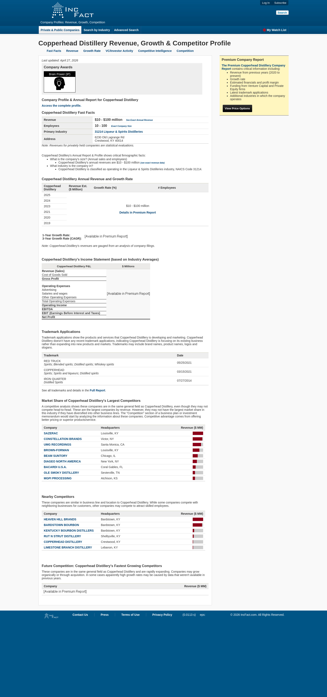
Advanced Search (126, 30)
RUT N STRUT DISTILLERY (62, 536)
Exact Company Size (121, 126)
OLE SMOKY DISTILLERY (61, 472)
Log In (266, 2)
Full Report (97, 390)
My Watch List (274, 30)
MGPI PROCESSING (58, 478)
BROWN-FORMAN (56, 450)
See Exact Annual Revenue (139, 120)
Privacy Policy (162, 614)
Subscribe (280, 2)
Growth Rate (92, 50)
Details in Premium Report (137, 212)
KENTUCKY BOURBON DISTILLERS (69, 530)
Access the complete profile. (61, 105)
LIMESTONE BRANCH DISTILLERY (68, 547)
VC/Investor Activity (119, 50)
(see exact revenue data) (152, 163)
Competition (185, 50)
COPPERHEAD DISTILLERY (63, 541)
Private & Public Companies (60, 30)
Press (105, 614)
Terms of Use (130, 614)
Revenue (72, 50)
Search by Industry (97, 30)
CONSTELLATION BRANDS (63, 439)
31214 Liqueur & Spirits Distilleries (119, 131)
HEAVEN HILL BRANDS (60, 519)
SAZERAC (51, 433)
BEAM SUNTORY (55, 455)
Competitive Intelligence (155, 50)
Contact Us (80, 614)
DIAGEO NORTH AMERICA (62, 461)
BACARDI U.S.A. (55, 467)
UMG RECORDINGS (57, 444)
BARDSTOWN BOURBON (61, 525)
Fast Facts (54, 50)
